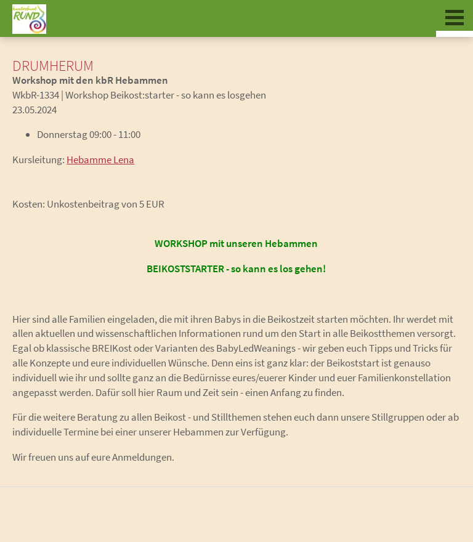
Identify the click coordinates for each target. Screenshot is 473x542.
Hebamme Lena (100, 159)
